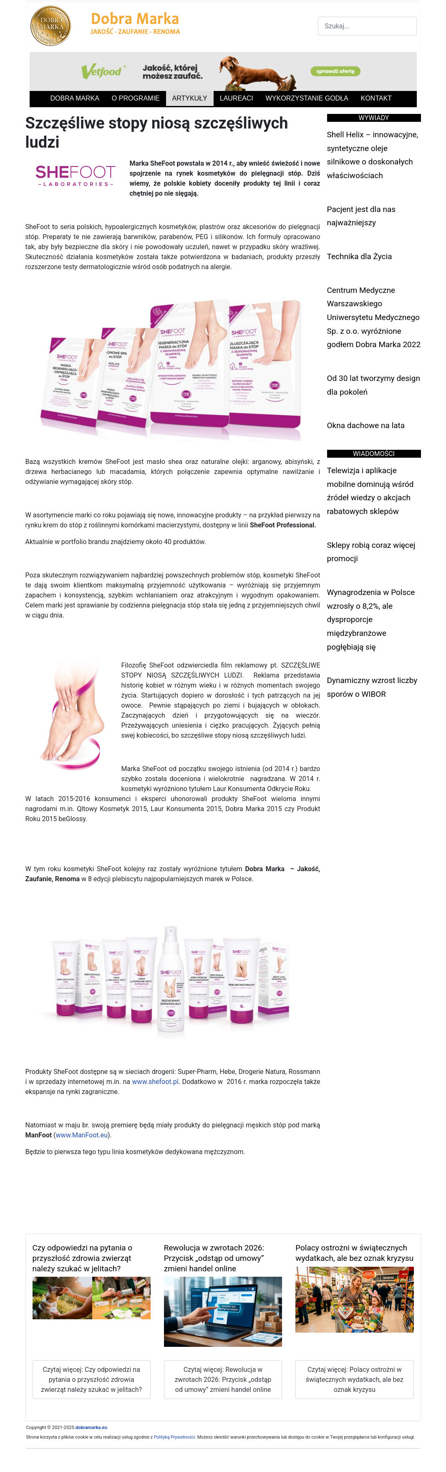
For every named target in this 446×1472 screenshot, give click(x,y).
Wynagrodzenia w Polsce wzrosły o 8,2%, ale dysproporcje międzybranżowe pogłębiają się (371, 619)
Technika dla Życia (359, 256)
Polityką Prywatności (174, 1437)
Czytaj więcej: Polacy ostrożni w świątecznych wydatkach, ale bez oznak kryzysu (354, 1380)
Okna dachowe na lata (366, 425)
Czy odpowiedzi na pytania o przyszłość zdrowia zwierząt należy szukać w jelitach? (83, 1258)
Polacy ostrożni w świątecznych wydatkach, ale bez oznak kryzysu (354, 1253)
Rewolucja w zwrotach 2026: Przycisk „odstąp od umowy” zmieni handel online (214, 1258)
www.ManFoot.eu (82, 1135)
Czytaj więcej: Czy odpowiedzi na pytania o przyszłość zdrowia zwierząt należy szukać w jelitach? (91, 1380)
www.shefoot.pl (155, 1082)
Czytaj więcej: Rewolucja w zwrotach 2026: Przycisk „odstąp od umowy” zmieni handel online (223, 1380)
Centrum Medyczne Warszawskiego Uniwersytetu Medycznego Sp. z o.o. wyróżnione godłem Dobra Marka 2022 (374, 317)
